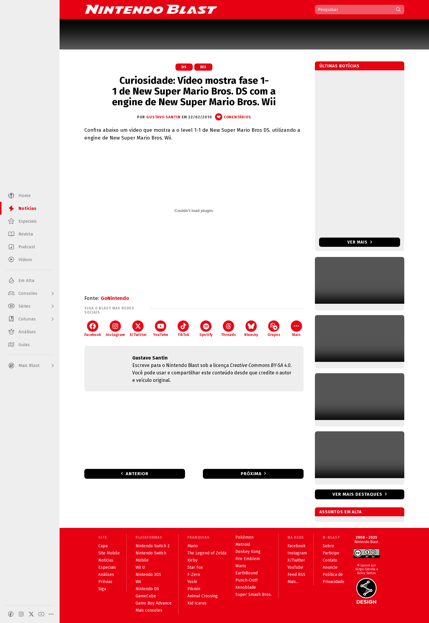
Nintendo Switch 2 (153, 545)
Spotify (205, 328)
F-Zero (193, 574)
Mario (192, 545)
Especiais (107, 567)
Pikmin (193, 588)
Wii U (140, 567)
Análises (106, 574)
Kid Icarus (196, 603)
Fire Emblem (247, 558)
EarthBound (246, 573)
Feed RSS (296, 574)
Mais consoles (149, 610)
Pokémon (244, 537)
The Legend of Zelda (206, 553)
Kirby (192, 560)
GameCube (146, 596)
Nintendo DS (147, 588)
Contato (330, 560)
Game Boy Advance (154, 603)
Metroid (242, 544)
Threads (228, 328)
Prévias (105, 581)
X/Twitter (138, 328)
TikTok (183, 328)
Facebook (92, 328)
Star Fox (195, 567)
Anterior (137, 473)
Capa (103, 545)
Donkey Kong (248, 551)
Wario (240, 565)
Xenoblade (245, 587)
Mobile (142, 560)
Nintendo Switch (151, 553)
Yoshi (192, 581)
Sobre (328, 545)
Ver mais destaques (357, 494)
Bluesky (251, 328)
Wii (203, 67)
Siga (102, 588)
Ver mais (359, 242)
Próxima (251, 473)
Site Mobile (109, 553)
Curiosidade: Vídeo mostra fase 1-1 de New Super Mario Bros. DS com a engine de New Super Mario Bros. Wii (194, 91)
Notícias (106, 560)
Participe (331, 553)
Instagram (115, 328)
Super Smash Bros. (253, 594)
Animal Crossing (202, 596)
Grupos (274, 328)
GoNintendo (115, 298)
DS (184, 67)
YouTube (160, 328)
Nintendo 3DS (148, 574)
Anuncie (330, 567)
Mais (296, 328)
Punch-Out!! (246, 580)
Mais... (293, 581)
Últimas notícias (339, 66)
